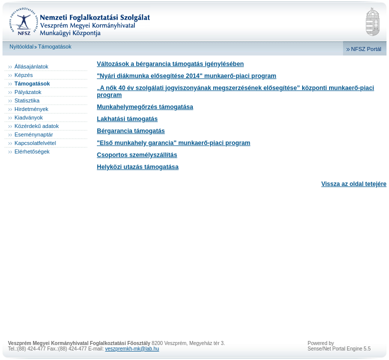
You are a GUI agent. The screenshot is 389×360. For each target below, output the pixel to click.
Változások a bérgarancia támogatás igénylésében (170, 64)
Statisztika (26, 101)
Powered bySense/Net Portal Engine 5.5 (339, 346)
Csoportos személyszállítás (137, 155)
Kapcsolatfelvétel (35, 143)
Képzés (23, 75)
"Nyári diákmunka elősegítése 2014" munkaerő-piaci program (186, 76)
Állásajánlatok (31, 67)
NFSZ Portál (366, 49)
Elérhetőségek (31, 151)
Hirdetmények (31, 109)
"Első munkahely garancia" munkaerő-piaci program (173, 143)
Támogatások (54, 47)
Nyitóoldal (21, 47)
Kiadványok (28, 117)
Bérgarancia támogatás (131, 131)
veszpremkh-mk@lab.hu (132, 349)
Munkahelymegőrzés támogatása (145, 107)
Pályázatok (27, 92)
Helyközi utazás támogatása (138, 167)
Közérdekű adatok (36, 126)
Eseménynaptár (33, 135)
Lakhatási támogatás (127, 119)
